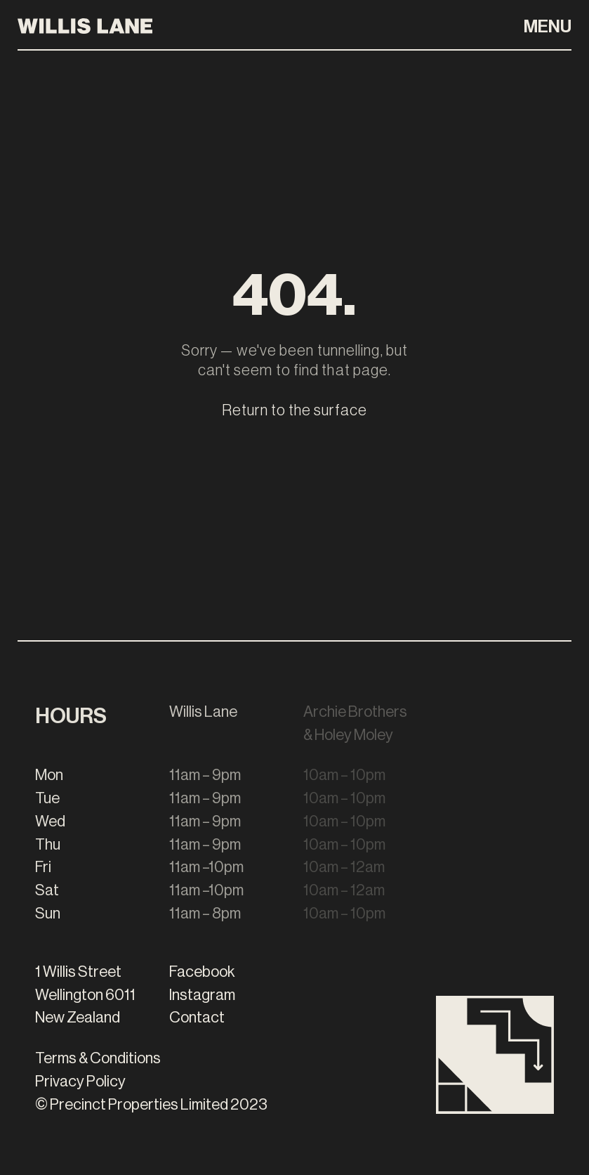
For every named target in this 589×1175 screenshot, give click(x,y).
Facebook (202, 972)
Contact (197, 1017)
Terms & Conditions (98, 1058)
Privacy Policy (80, 1081)
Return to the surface (294, 410)
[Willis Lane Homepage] (85, 25)
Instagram (202, 995)
